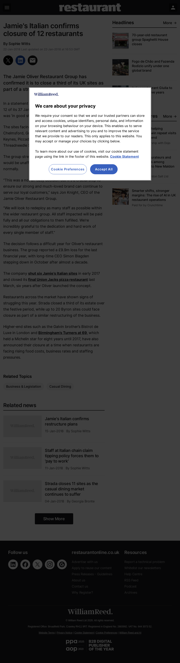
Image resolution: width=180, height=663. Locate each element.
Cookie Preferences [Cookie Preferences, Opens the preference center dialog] (67, 169)
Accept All (104, 169)
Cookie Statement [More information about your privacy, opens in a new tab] (124, 156)
